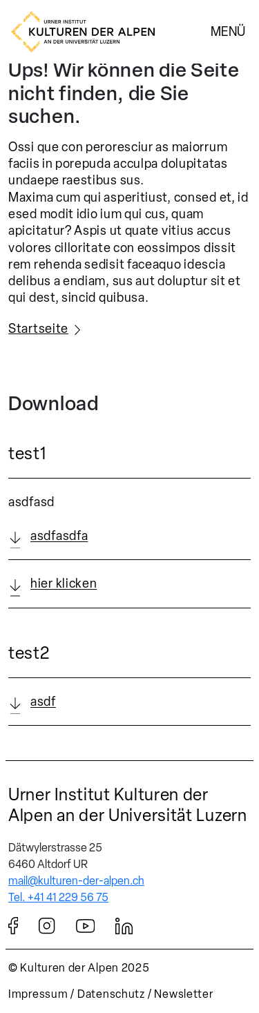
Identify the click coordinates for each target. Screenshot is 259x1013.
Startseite (38, 328)
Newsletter (183, 994)
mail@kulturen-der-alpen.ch (76, 880)
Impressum (38, 994)
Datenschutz (111, 994)
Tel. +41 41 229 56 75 (58, 897)
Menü (228, 31)
